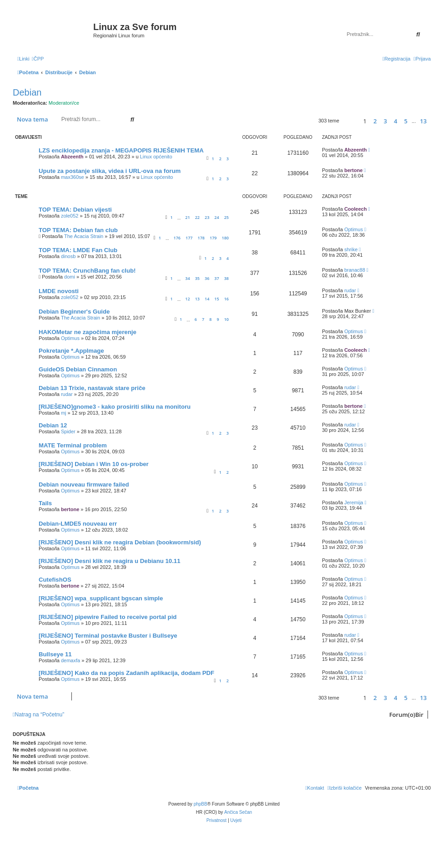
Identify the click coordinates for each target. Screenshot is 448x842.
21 (187, 217)
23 (207, 217)
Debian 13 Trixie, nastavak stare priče (92, 388)
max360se (72, 177)
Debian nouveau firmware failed (84, 484)
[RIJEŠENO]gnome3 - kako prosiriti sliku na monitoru (115, 406)
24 (216, 217)
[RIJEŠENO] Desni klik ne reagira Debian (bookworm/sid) (120, 542)
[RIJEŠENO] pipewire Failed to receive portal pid (107, 617)
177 (189, 238)
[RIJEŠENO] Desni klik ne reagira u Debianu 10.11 (109, 561)
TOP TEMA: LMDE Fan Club (78, 250)
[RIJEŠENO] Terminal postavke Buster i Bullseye (108, 635)
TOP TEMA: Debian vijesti (75, 209)
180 (225, 238)
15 (216, 299)
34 (187, 278)
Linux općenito (156, 156)
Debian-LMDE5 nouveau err (78, 523)
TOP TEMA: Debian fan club (78, 230)
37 (216, 278)
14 (207, 299)
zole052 (70, 215)
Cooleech (355, 209)
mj (63, 413)
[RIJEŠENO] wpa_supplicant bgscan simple (101, 598)
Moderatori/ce (64, 103)
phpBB (200, 803)
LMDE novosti (59, 291)
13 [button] (423, 121)
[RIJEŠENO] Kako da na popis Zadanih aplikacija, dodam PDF (126, 673)
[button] (350, 121)
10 (226, 319)
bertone (353, 170)
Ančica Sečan (238, 812)
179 (213, 238)
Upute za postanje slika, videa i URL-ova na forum (110, 170)
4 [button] (395, 121)
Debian (27, 92)
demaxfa (70, 660)
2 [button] (375, 121)
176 (176, 238)
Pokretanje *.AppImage (71, 350)
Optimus (353, 229)
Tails (45, 503)
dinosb (68, 256)
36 (207, 278)
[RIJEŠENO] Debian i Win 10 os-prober (94, 464)
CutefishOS (55, 579)
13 (197, 299)
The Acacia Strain (83, 236)
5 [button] (406, 121)
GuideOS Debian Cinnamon (78, 369)
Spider (68, 431)
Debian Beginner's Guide (74, 311)
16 (226, 299)
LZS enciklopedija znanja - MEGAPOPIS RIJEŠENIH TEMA (121, 150)
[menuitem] (38, 58)
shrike (350, 249)
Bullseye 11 (55, 654)
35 (197, 278)
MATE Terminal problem (73, 445)
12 (187, 299)
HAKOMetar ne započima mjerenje (87, 332)
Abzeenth (72, 156)
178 (201, 238)
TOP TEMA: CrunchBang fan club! (87, 270)
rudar (350, 290)
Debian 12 (53, 425)
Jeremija (353, 502)
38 (226, 278)
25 (226, 217)
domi (69, 276)
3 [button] (385, 121)
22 (197, 217)
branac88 (354, 270)
